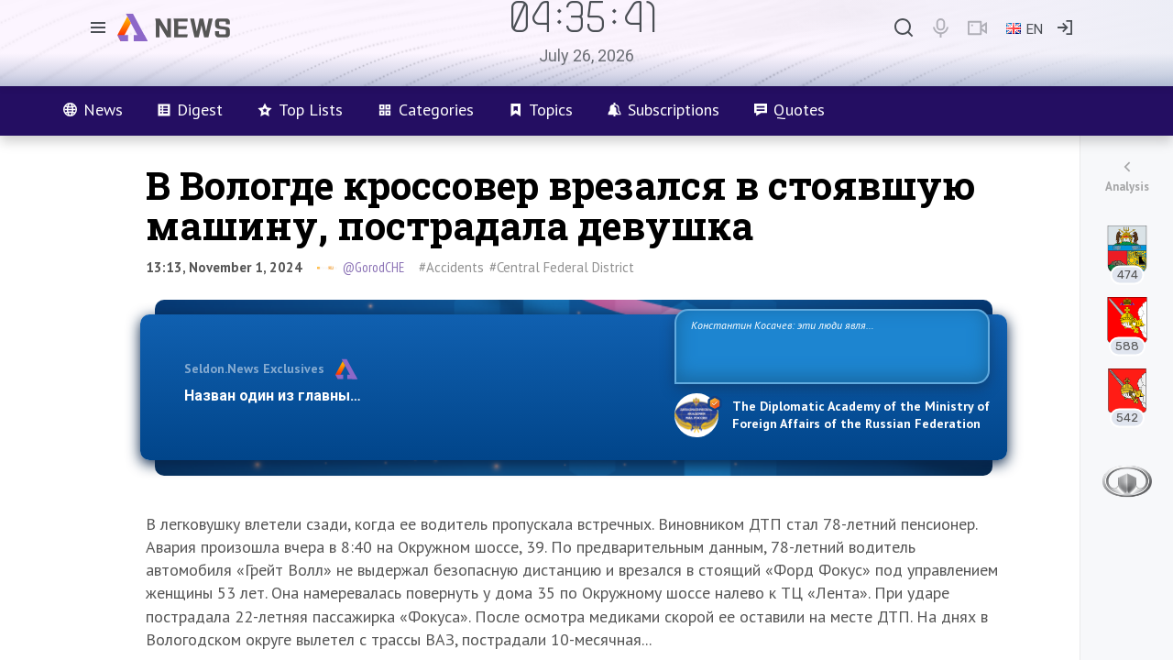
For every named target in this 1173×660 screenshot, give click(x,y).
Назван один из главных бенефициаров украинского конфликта (414, 395)
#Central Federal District (561, 267)
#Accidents (451, 267)
